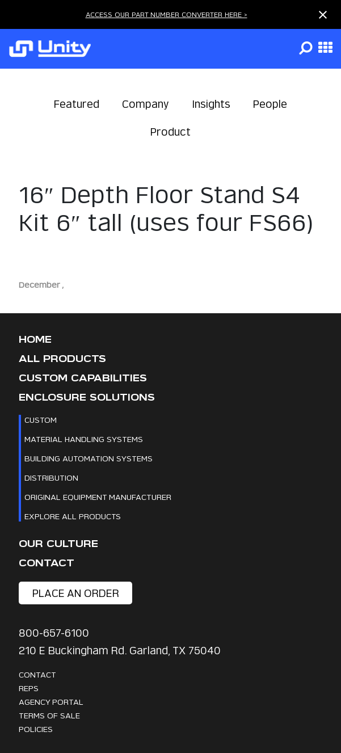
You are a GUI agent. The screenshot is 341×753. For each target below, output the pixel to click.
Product (170, 132)
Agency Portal (51, 701)
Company (145, 104)
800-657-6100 (54, 633)
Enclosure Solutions (87, 397)
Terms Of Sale (49, 715)
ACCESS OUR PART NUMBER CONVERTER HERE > (166, 14)
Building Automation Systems (88, 458)
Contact (46, 563)
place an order (75, 593)
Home (35, 339)
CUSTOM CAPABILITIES (83, 378)
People (270, 104)
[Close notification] (323, 15)
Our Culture (58, 544)
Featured (76, 104)
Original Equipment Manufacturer (97, 497)
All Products (62, 359)
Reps (29, 688)
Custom (40, 419)
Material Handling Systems (83, 439)
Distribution (51, 477)
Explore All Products (72, 516)
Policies (36, 729)
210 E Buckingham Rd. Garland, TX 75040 (120, 651)
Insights (211, 104)
